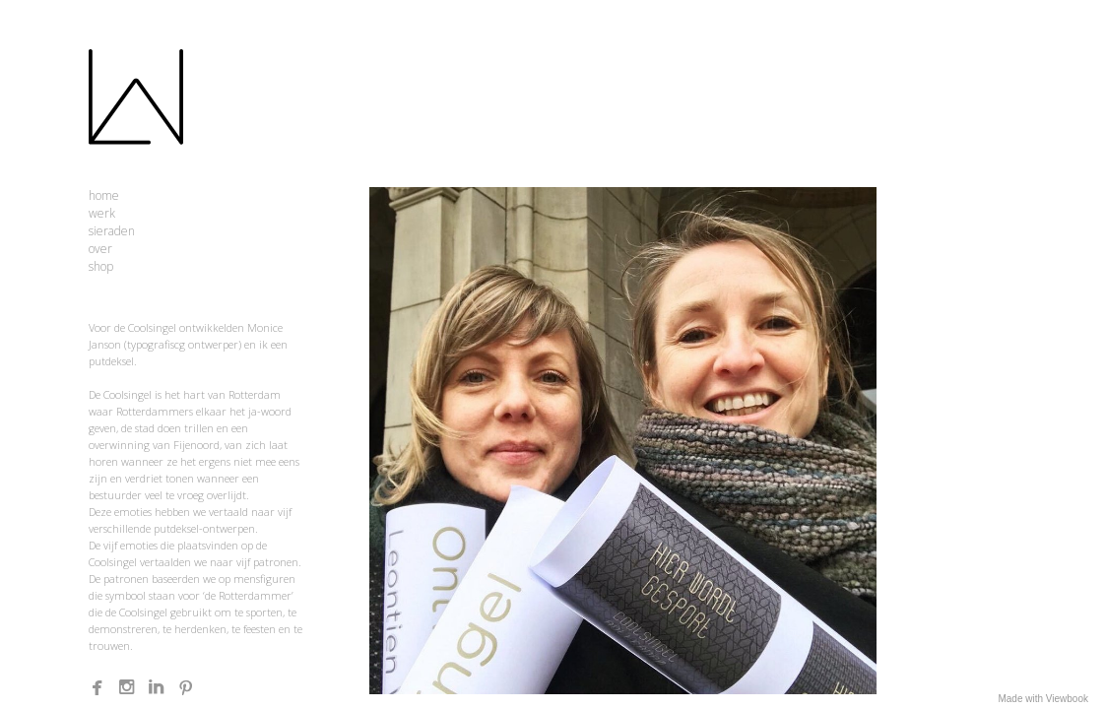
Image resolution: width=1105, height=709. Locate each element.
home (104, 195)
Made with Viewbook (1043, 698)
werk (102, 213)
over (100, 248)
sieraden (112, 231)
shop (101, 266)
